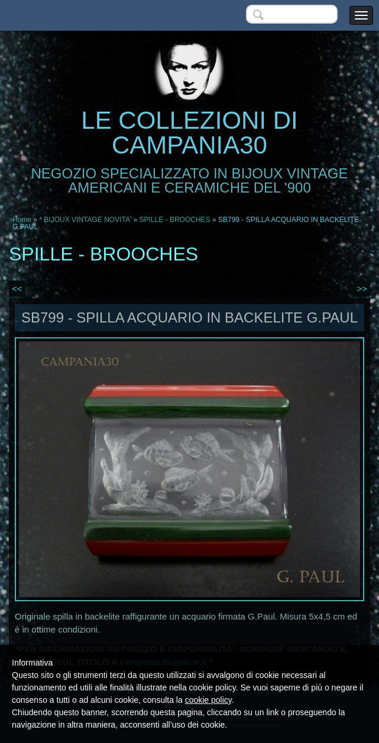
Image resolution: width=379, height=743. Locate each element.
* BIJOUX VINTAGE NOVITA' (85, 220)
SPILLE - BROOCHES (175, 220)
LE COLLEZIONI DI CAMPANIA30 (189, 132)
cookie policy (208, 700)
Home (21, 220)
